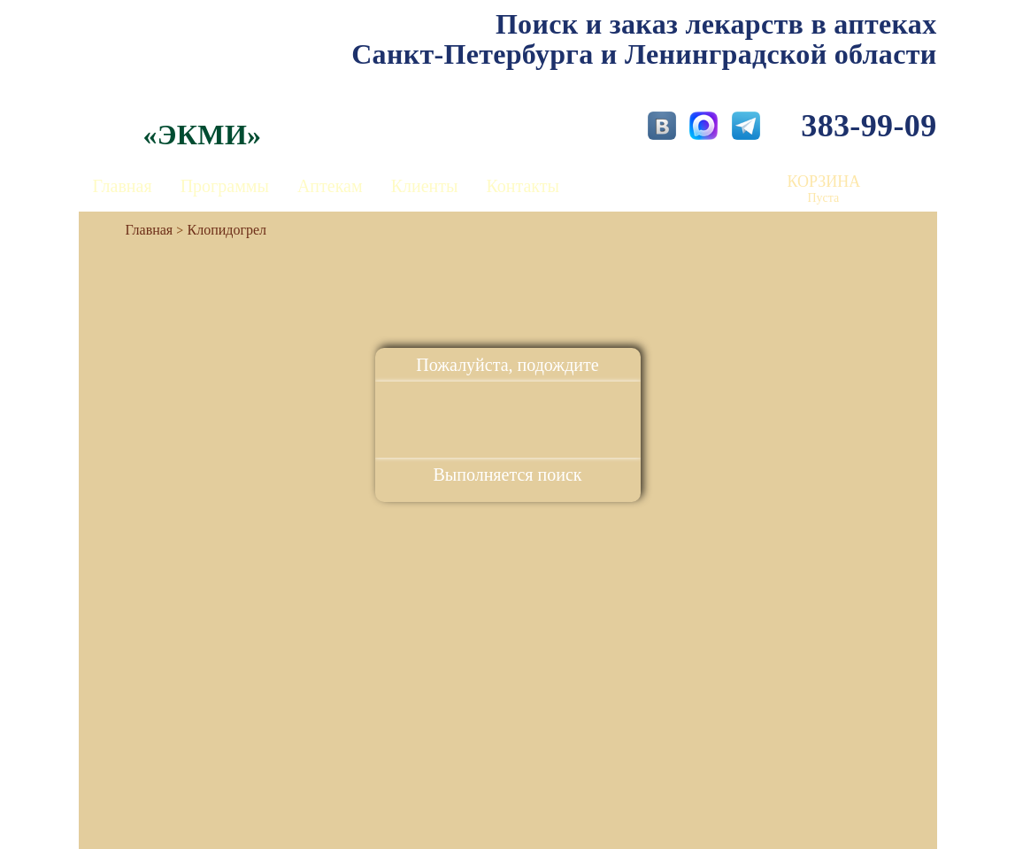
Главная (122, 186)
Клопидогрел (227, 229)
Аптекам (330, 186)
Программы (225, 186)
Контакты (522, 186)
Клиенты (424, 186)
